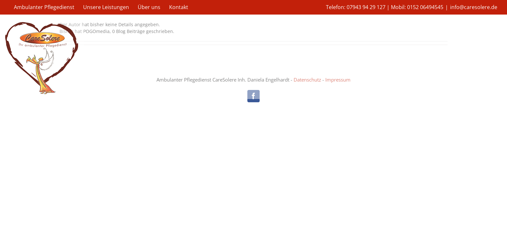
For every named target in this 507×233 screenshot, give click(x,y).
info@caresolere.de (473, 7)
